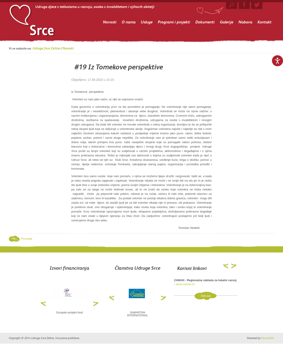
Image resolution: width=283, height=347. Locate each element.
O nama (129, 22)
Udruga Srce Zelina (46, 48)
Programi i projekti (174, 22)
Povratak (26, 238)
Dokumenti (205, 22)
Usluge (147, 22)
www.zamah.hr (185, 284)
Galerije (226, 22)
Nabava (245, 22)
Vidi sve (205, 296)
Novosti (110, 22)
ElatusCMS (267, 338)
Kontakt (265, 22)
